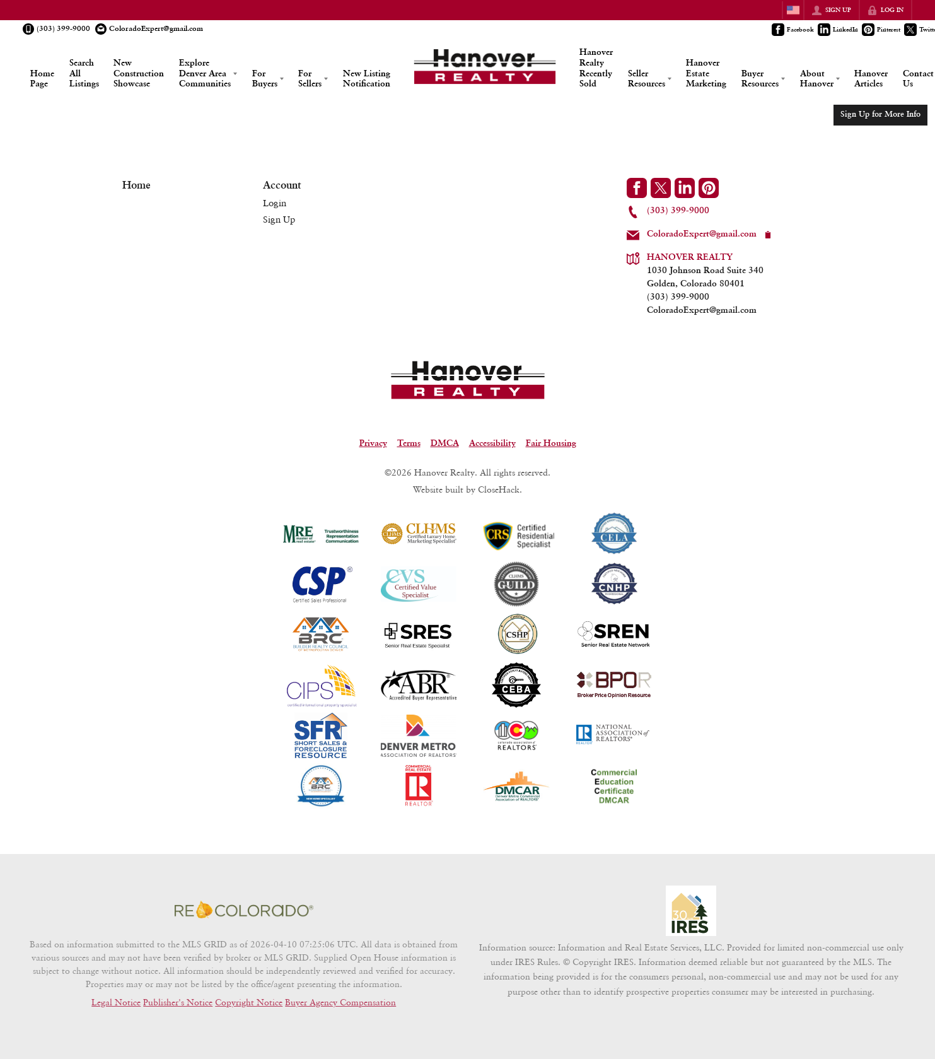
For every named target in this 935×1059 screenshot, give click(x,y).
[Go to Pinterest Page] (882, 29)
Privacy (373, 443)
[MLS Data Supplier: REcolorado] (244, 909)
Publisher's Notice (177, 1002)
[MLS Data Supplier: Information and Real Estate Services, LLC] (691, 910)
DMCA (445, 443)
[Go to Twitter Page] (661, 188)
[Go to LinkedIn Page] (838, 29)
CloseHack (499, 489)
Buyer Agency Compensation (340, 1002)
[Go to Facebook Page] (793, 29)
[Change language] (793, 10)
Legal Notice (116, 1002)
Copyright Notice (248, 1002)
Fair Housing (551, 443)
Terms (409, 443)
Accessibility (492, 443)
